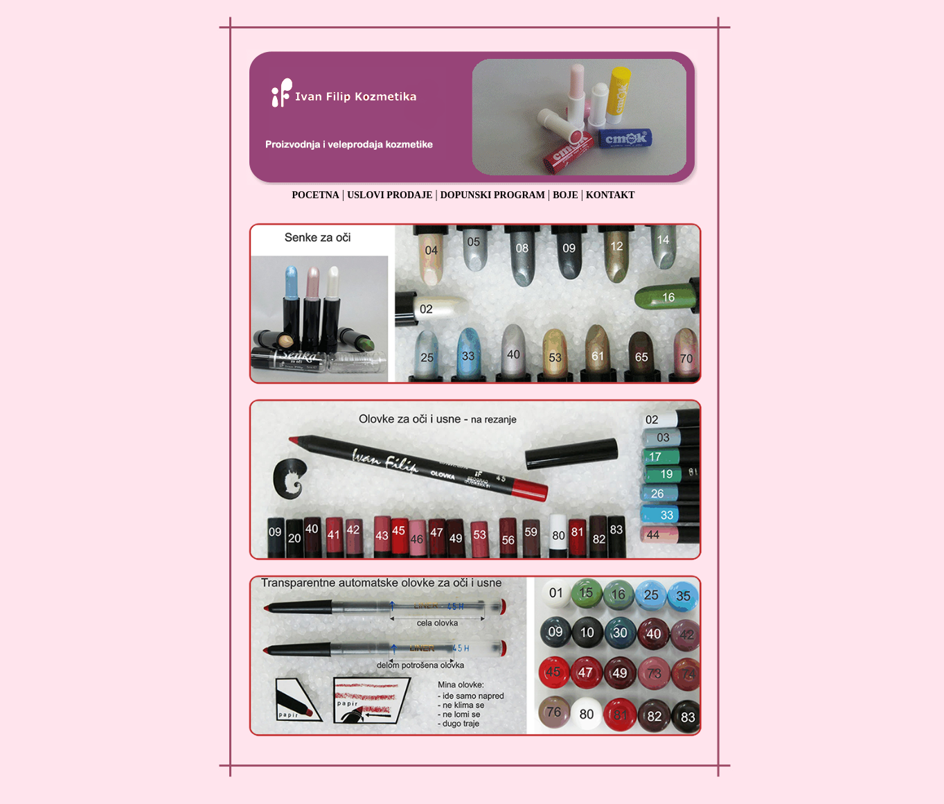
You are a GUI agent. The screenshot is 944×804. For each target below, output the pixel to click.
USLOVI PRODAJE (389, 195)
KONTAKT (610, 195)
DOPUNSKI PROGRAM (492, 195)
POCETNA (315, 195)
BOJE (565, 195)
